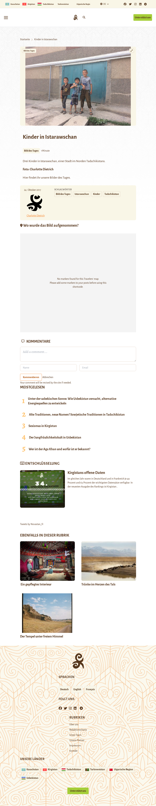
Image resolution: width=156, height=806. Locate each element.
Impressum (75, 745)
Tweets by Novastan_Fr (31, 524)
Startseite (25, 39)
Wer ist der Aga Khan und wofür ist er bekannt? (59, 449)
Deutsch (64, 689)
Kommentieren (31, 377)
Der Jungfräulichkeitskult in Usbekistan (55, 437)
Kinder (96, 194)
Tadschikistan (111, 194)
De (102, 4)
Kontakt (73, 750)
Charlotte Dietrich (42, 169)
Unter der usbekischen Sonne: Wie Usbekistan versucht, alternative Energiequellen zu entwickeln (72, 401)
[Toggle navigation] (6, 17)
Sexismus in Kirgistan (42, 426)
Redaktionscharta (78, 729)
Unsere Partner (76, 740)
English (77, 689)
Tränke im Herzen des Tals (98, 584)
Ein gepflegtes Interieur (35, 584)
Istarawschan (49, 161)
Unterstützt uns (143, 17)
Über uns (73, 724)
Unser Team (75, 735)
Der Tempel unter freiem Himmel (41, 636)
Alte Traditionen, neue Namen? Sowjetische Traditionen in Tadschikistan (77, 414)
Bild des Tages (29, 51)
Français (90, 689)
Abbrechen (47, 377)
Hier (25, 177)
